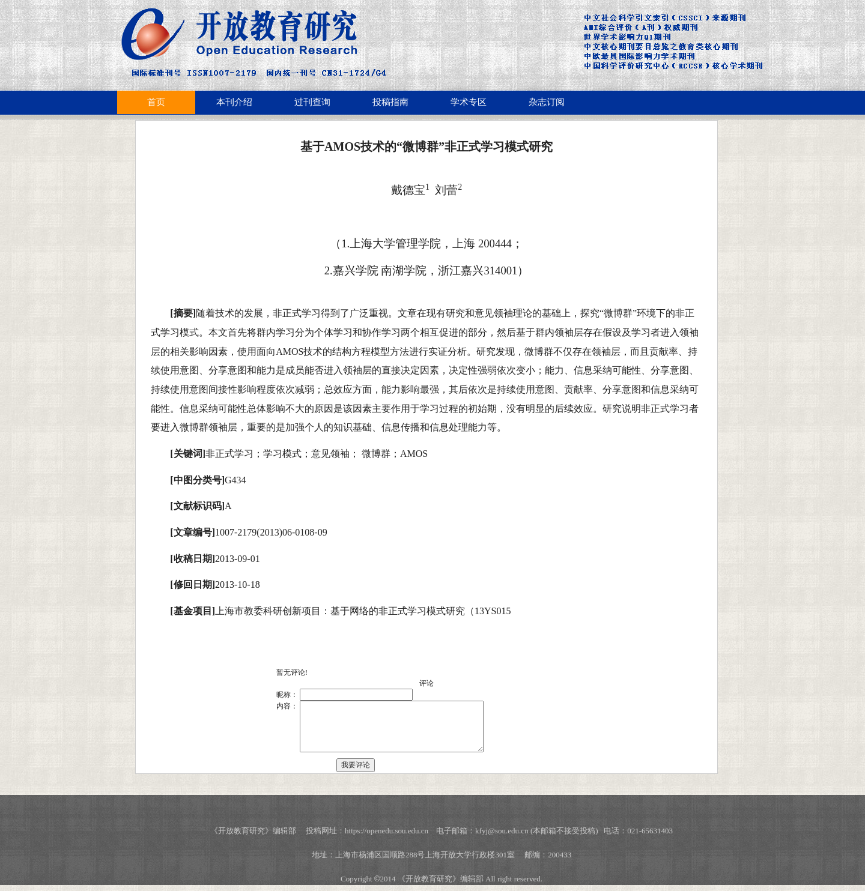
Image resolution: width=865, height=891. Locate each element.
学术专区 (469, 102)
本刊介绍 (234, 102)
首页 (156, 102)
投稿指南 (390, 102)
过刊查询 (312, 102)
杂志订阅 (547, 102)
